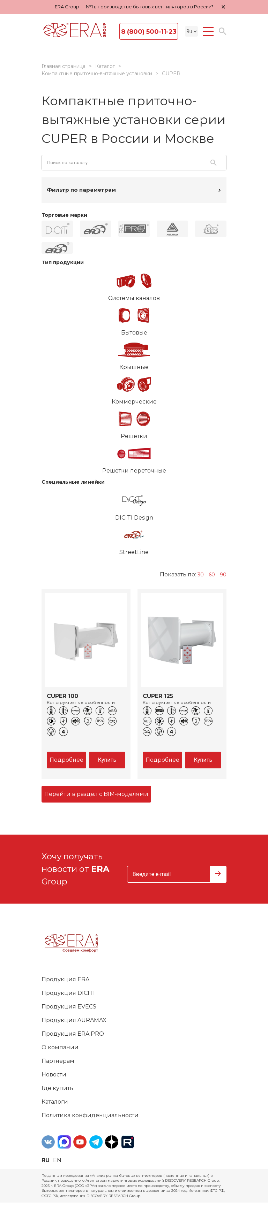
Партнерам (58, 1061)
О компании (60, 1047)
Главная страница (63, 66)
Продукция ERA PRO (73, 1033)
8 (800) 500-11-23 (149, 32)
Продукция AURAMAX (74, 1020)
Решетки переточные (134, 457)
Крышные (134, 353)
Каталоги (55, 1101)
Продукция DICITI (68, 993)
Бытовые (134, 319)
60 (212, 574)
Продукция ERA (65, 979)
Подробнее (66, 760)
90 (223, 574)
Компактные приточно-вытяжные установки (97, 73)
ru (46, 1160)
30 (201, 574)
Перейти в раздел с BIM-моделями (96, 794)
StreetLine (134, 538)
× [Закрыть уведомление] (223, 6)
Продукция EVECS (69, 1006)
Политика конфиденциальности (90, 1115)
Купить (107, 760)
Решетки (134, 422)
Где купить (57, 1088)
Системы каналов (134, 284)
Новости (54, 1074)
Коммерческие (134, 388)
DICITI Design (134, 504)
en (57, 1160)
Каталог (105, 66)
